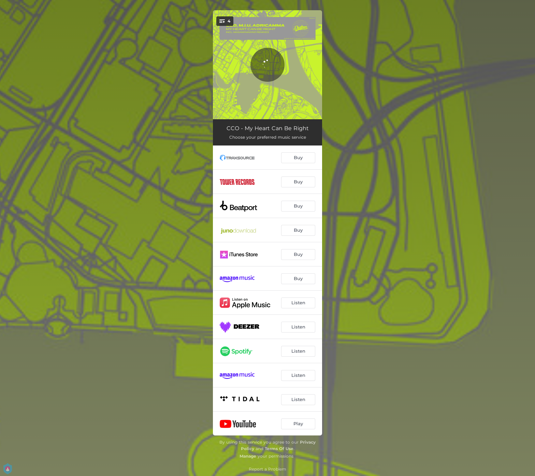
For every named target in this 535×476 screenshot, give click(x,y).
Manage (248, 456)
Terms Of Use (279, 448)
